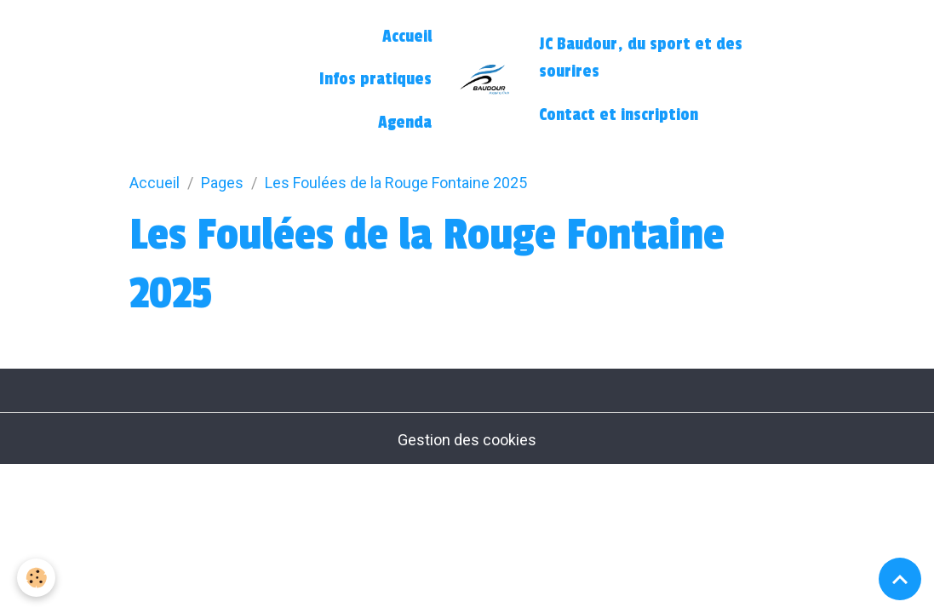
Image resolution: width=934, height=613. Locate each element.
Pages (222, 183)
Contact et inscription (618, 115)
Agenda (405, 122)
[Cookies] (36, 578)
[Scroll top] (900, 579)
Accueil (407, 36)
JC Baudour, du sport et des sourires (640, 58)
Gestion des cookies (467, 440)
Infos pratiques (375, 79)
